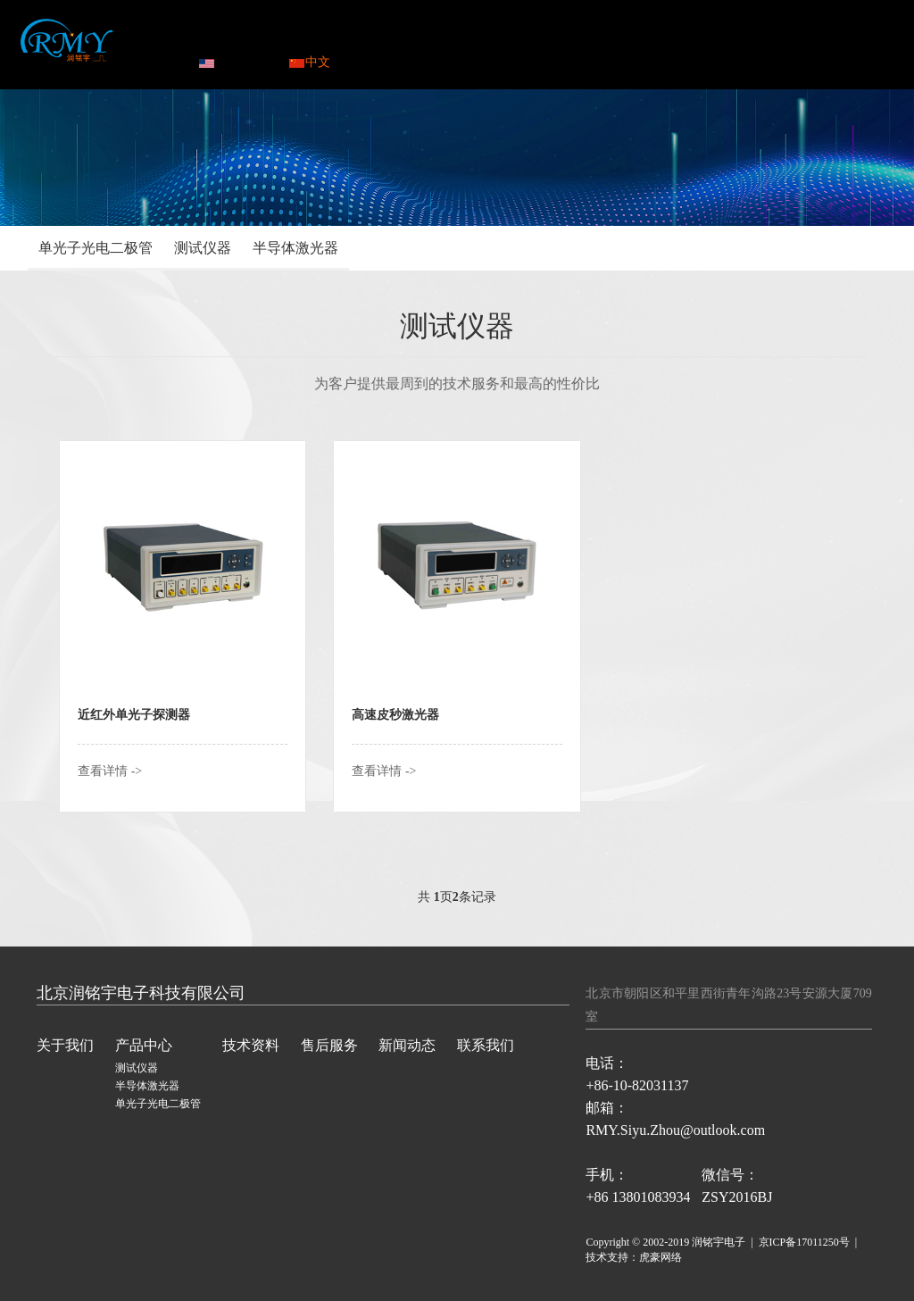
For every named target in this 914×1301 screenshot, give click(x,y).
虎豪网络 (660, 1257)
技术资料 (448, 39)
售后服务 (539, 39)
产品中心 (356, 39)
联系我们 (722, 39)
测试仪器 (202, 247)
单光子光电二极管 (95, 247)
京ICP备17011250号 (804, 1242)
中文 (309, 62)
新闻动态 (631, 39)
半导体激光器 (295, 247)
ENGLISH (234, 62)
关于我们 (65, 1045)
